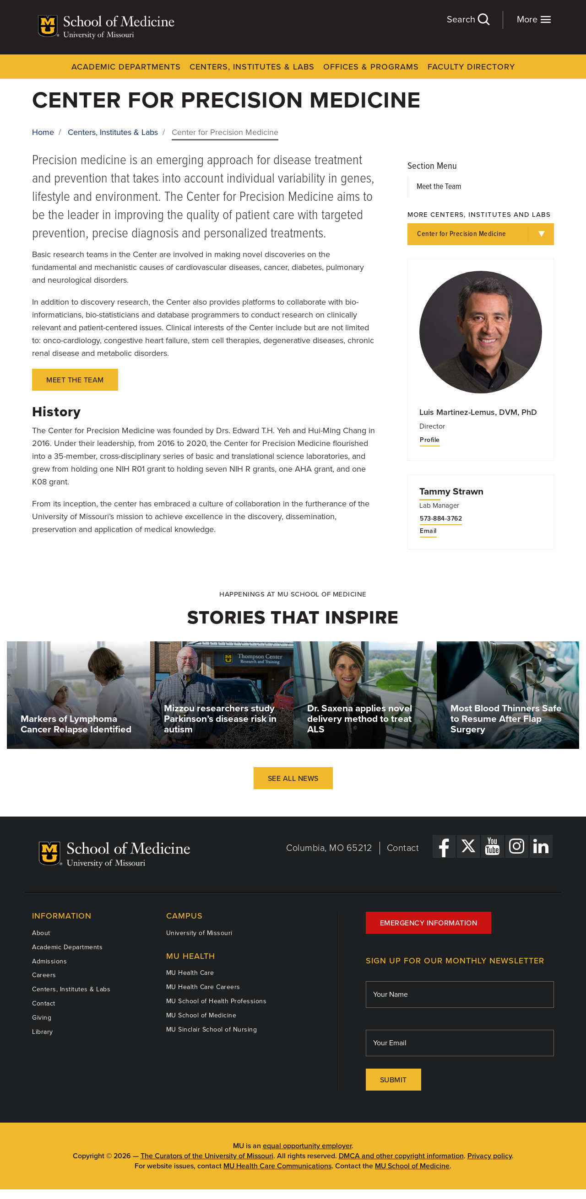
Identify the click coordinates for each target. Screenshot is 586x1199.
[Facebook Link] (444, 846)
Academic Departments (126, 67)
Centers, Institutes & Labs (252, 67)
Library (42, 1032)
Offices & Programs (371, 67)
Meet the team (75, 380)
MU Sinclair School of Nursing (211, 1029)
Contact (403, 848)
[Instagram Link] (516, 846)
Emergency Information (428, 923)
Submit (393, 1080)
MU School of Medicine (201, 1015)
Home (43, 132)
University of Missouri (199, 933)
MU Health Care (190, 973)
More (534, 19)
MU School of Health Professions (216, 1001)
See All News (293, 778)
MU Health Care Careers (203, 987)
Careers (44, 975)
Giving (41, 1018)
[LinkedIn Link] (541, 846)
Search (468, 19)
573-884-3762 (441, 518)
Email (428, 531)
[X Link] (468, 846)
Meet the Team (439, 187)
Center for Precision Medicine (461, 234)
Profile (430, 440)
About (41, 933)
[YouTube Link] (492, 846)
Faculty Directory (471, 67)
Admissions (49, 961)
